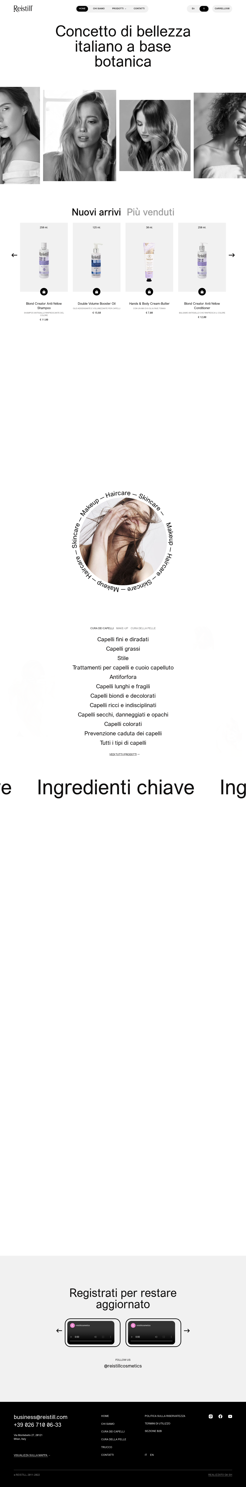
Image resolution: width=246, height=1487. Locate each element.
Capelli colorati (123, 724)
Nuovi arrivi (98, 213)
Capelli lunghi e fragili (123, 687)
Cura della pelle (113, 1439)
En (193, 9)
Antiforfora (123, 677)
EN (152, 1455)
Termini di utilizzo (157, 1424)
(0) (222, 8)
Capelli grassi (123, 649)
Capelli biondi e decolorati (123, 696)
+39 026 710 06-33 (37, 1425)
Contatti (139, 9)
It (204, 9)
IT (146, 1455)
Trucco (106, 1447)
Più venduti (150, 213)
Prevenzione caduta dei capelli (123, 734)
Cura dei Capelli (102, 628)
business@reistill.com (40, 1417)
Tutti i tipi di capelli (123, 743)
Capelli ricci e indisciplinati (123, 706)
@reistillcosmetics (123, 1366)
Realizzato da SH (220, 1475)
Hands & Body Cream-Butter (149, 303)
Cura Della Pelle (143, 628)
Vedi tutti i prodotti (123, 754)
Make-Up (122, 628)
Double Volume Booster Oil (96, 303)
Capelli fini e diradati (123, 640)
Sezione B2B (153, 1431)
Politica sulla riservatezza (165, 1416)
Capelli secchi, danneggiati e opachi (123, 715)
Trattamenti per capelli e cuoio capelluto (123, 668)
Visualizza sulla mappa (31, 1455)
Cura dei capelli (113, 1432)
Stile (123, 658)
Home (82, 9)
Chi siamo (99, 9)
